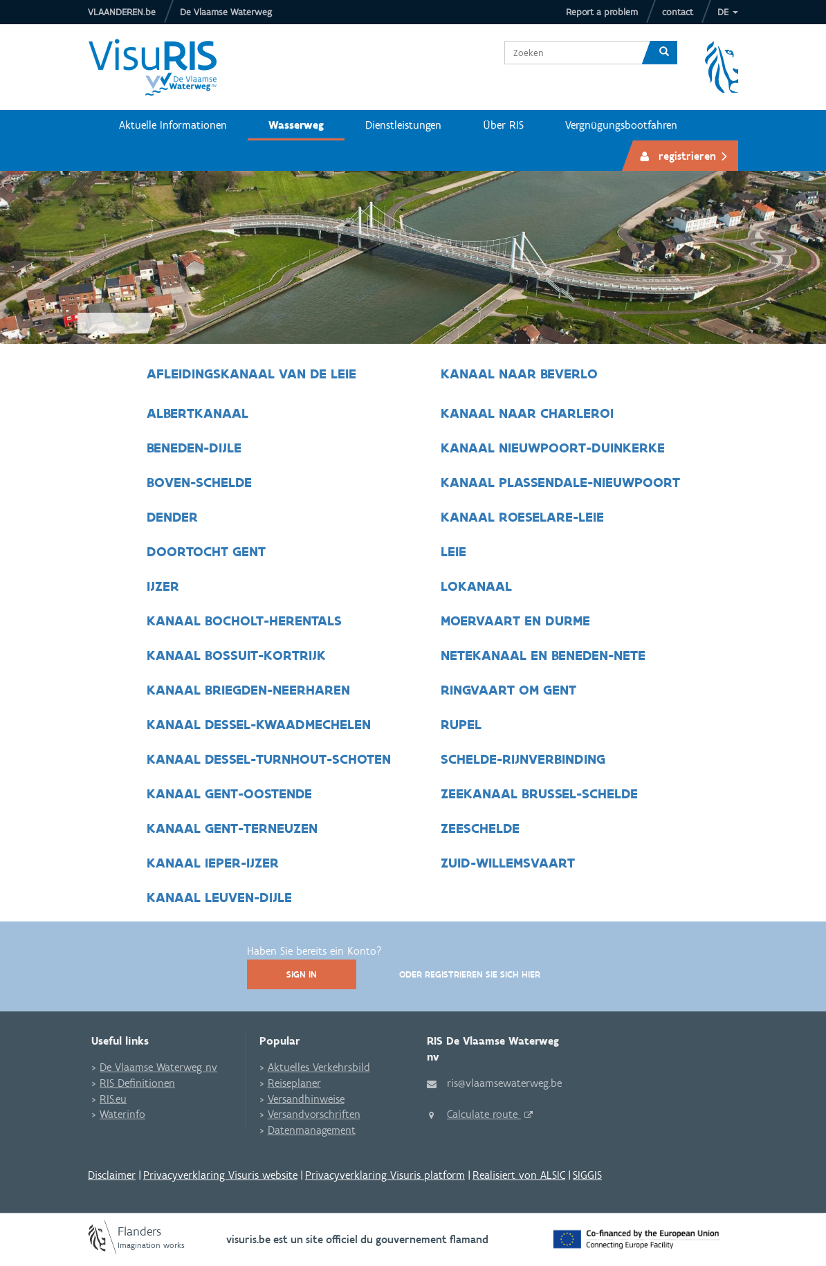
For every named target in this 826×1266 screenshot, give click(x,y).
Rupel (461, 724)
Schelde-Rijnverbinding (523, 759)
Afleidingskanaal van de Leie (251, 373)
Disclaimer (112, 1175)
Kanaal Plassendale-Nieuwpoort (560, 482)
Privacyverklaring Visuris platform (385, 1175)
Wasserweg (296, 124)
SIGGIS (587, 1175)
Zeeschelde (480, 828)
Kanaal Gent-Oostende (229, 793)
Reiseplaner (294, 1083)
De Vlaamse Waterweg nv (158, 1067)
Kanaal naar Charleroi (527, 413)
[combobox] (572, 53)
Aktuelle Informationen (173, 124)
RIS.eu (113, 1099)
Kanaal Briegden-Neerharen (250, 689)
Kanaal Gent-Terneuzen (232, 828)
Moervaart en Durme (515, 620)
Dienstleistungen (403, 124)
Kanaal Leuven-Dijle (219, 897)
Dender (174, 516)
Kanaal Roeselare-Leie (522, 516)
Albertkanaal (197, 413)
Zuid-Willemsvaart (508, 862)
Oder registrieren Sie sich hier (469, 974)
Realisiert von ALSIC (518, 1175)
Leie (453, 551)
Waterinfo (122, 1114)
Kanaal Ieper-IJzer (213, 862)
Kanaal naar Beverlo (519, 373)
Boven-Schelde (199, 482)
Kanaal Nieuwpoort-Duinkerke (553, 447)
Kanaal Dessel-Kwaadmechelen (261, 724)
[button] (727, 12)
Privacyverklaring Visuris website (220, 1175)
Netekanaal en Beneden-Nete (543, 655)
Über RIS (503, 124)
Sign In (301, 974)
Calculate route (484, 1114)
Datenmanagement (312, 1130)
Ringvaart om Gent (508, 689)
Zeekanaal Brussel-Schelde (539, 793)
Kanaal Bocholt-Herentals (246, 620)
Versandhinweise (306, 1099)
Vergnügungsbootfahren (621, 124)
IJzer (165, 586)
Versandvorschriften (314, 1114)
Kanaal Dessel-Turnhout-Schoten (271, 759)
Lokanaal (476, 586)
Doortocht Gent (208, 551)
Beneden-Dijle (194, 447)
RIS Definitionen (137, 1083)
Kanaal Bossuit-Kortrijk (238, 655)
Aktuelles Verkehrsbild (319, 1067)
